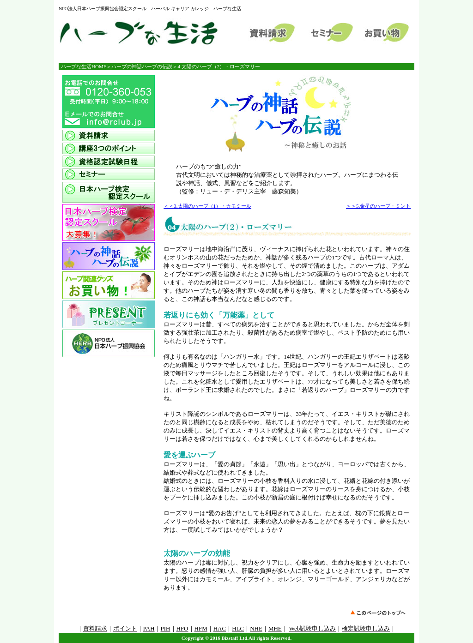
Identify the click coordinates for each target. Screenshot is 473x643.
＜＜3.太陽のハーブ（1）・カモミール (207, 206)
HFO (182, 628)
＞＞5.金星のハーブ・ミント (378, 206)
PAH (149, 628)
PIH (165, 628)
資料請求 (95, 628)
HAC (219, 628)
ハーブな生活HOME (83, 66)
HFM (200, 628)
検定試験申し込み (366, 628)
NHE (256, 628)
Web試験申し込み (312, 628)
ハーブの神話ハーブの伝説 (141, 66)
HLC (238, 628)
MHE (275, 628)
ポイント (125, 628)
